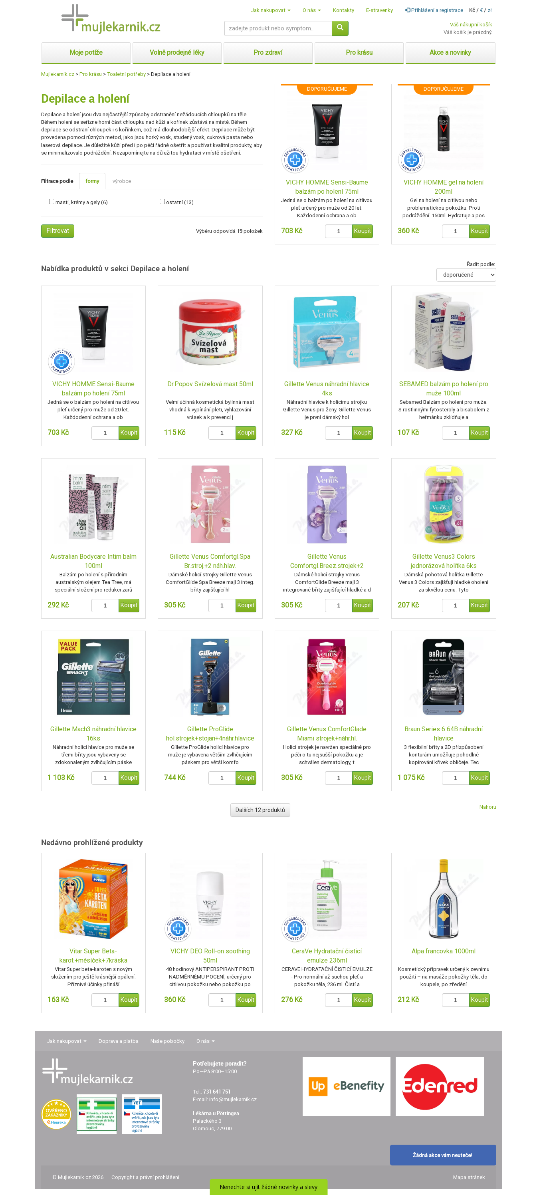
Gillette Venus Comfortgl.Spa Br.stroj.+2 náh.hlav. (210, 561)
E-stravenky (379, 10)
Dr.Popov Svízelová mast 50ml (210, 384)
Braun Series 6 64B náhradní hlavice (443, 733)
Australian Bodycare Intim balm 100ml (93, 561)
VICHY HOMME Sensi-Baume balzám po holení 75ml (327, 187)
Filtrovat (57, 230)
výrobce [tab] (122, 181)
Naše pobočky (167, 1041)
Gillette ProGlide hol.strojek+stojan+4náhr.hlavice (210, 733)
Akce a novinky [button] (450, 52)
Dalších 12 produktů (260, 810)
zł (489, 10)
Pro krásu (90, 74)
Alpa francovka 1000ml (444, 951)
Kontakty (343, 10)
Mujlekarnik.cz (57, 74)
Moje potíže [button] (86, 52)
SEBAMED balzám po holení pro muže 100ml (443, 388)
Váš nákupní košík (471, 25)
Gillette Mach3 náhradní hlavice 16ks (93, 733)
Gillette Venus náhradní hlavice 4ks (326, 388)
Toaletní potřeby (126, 74)
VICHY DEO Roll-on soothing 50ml (210, 955)
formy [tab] (92, 181)
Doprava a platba (119, 1041)
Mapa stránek (469, 1177)
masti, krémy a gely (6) (81, 202)
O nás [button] (312, 10)
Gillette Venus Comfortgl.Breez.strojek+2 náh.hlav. (327, 562)
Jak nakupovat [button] (271, 10)
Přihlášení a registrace (434, 10)
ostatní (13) (180, 202)
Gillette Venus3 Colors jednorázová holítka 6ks (444, 561)
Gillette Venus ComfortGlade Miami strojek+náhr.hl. (327, 733)
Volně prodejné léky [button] (177, 52)
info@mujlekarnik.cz (233, 1099)
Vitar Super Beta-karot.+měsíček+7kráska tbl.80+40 (93, 956)
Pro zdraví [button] (268, 52)
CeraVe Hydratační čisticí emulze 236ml (327, 955)
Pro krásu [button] (359, 52)
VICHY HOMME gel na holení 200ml (443, 187)
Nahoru (488, 807)
